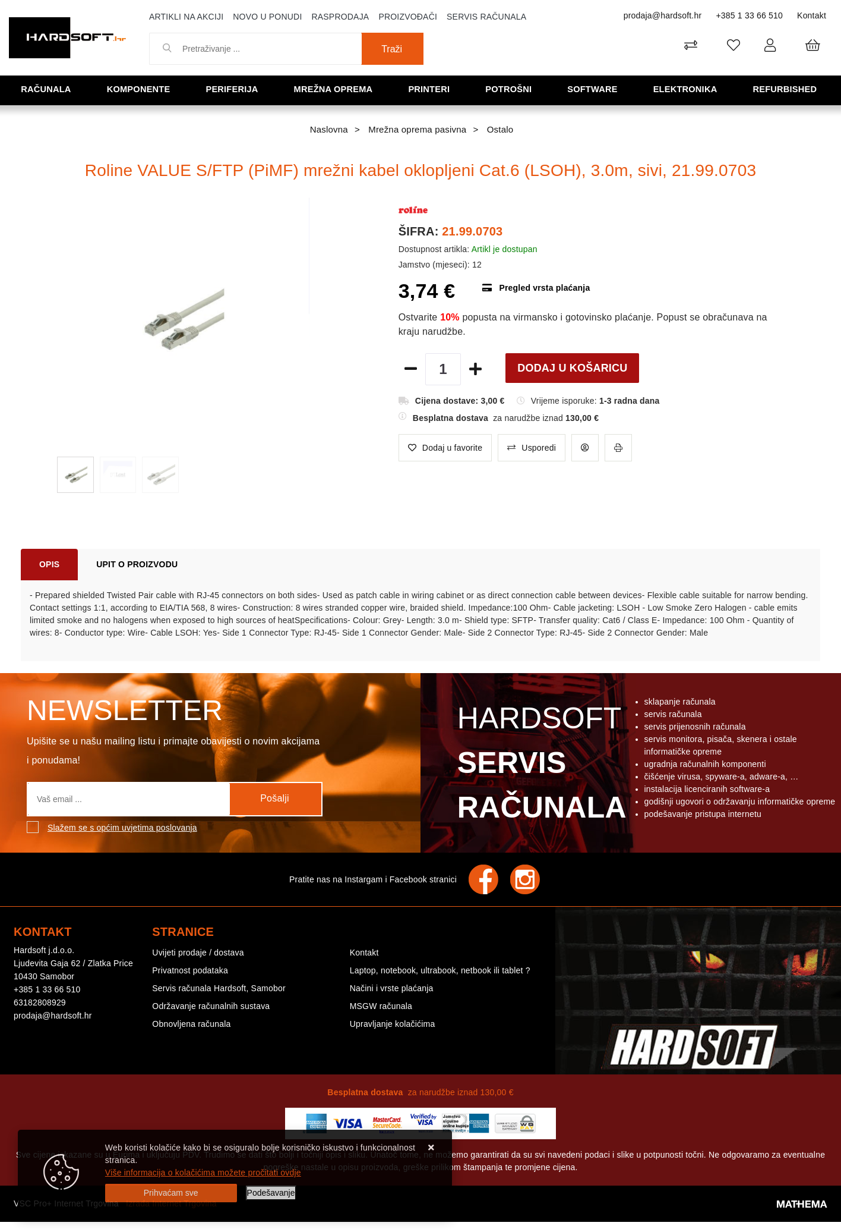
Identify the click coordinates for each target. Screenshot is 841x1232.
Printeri (431, 89)
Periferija (233, 89)
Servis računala (486, 16)
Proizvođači (407, 16)
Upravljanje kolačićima (392, 1024)
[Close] (171, 1193)
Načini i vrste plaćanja (392, 988)
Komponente (140, 89)
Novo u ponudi (267, 16)
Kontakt (811, 15)
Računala (48, 89)
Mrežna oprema (335, 89)
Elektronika (687, 89)
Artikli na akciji (186, 16)
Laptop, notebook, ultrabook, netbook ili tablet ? (440, 970)
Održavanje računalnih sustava (211, 1006)
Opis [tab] (49, 564)
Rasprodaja (340, 16)
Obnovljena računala (191, 1024)
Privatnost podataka (190, 970)
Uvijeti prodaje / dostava (198, 952)
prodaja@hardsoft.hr (663, 15)
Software (593, 89)
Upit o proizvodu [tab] (137, 564)
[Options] (271, 1193)
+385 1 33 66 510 (749, 15)
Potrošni (510, 89)
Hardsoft (539, 766)
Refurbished (787, 89)
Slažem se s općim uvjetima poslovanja (122, 827)
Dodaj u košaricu (572, 368)
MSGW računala (381, 1006)
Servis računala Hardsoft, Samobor (218, 988)
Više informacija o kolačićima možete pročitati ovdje (203, 1172)
